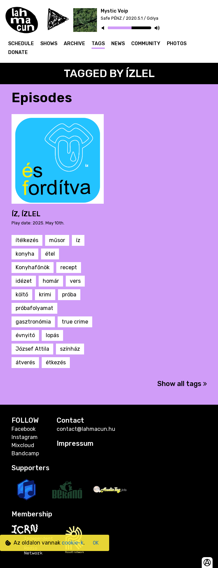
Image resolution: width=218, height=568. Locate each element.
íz (78, 240)
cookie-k (72, 542)
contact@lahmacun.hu (86, 429)
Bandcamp (25, 453)
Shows (48, 44)
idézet (24, 281)
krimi (45, 294)
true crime (75, 321)
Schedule (21, 44)
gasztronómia (33, 321)
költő (22, 294)
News (118, 44)
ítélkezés (27, 240)
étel (50, 254)
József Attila (32, 349)
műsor (57, 240)
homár (51, 281)
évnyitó (25, 335)
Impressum (75, 443)
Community (145, 44)
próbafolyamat (34, 308)
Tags (98, 44)
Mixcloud (23, 445)
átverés (25, 362)
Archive (74, 44)
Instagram (25, 437)
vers (75, 281)
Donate (18, 52)
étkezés (56, 362)
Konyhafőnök (32, 267)
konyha (25, 254)
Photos (176, 44)
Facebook (24, 429)
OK (96, 543)
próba (69, 294)
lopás (52, 335)
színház (70, 349)
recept (68, 267)
